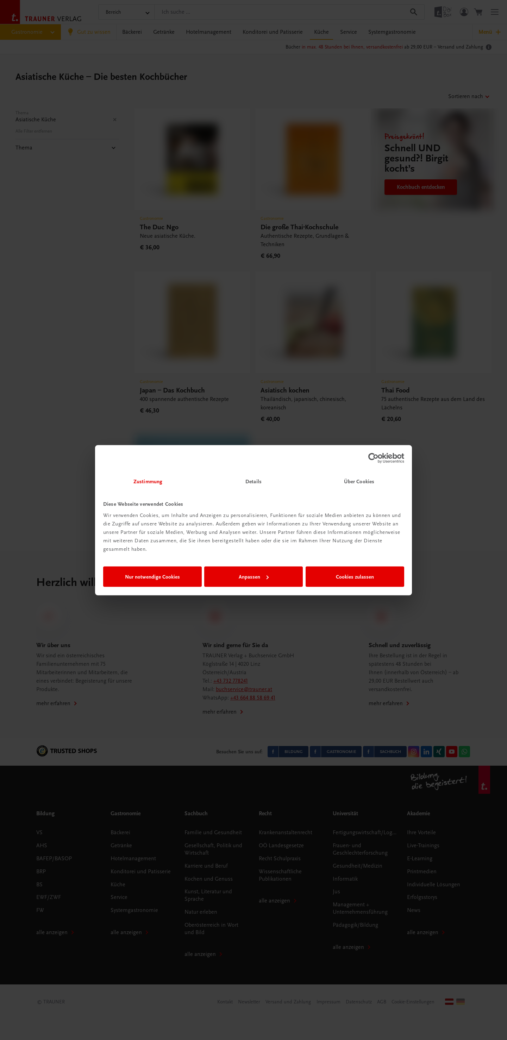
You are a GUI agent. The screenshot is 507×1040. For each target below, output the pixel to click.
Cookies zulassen (355, 577)
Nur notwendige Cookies (152, 577)
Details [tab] (253, 481)
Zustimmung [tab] (147, 481)
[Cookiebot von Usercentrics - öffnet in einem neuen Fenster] (373, 458)
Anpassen (254, 577)
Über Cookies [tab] (359, 481)
